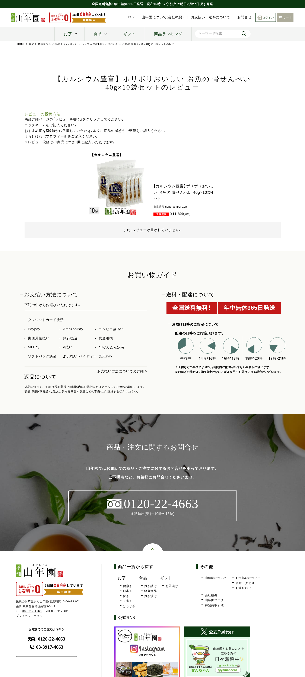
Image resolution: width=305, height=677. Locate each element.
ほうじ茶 (129, 606)
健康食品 (43, 44)
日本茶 (127, 591)
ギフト (129, 34)
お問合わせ (243, 588)
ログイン (265, 20)
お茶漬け (150, 596)
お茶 (68, 34)
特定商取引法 (214, 605)
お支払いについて (248, 578)
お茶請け (150, 586)
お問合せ (283, 12)
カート (285, 20)
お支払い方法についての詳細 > (122, 371)
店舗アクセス (245, 583)
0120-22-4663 (46, 639)
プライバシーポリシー (30, 616)
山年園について (216, 578)
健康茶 (127, 586)
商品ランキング (168, 34)
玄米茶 (127, 601)
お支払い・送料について (249, 12)
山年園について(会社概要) (202, 12)
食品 (98, 34)
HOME (21, 44)
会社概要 (211, 595)
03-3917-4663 (32, 611)
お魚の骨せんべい (63, 44)
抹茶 (126, 596)
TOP (170, 12)
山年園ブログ (214, 600)
